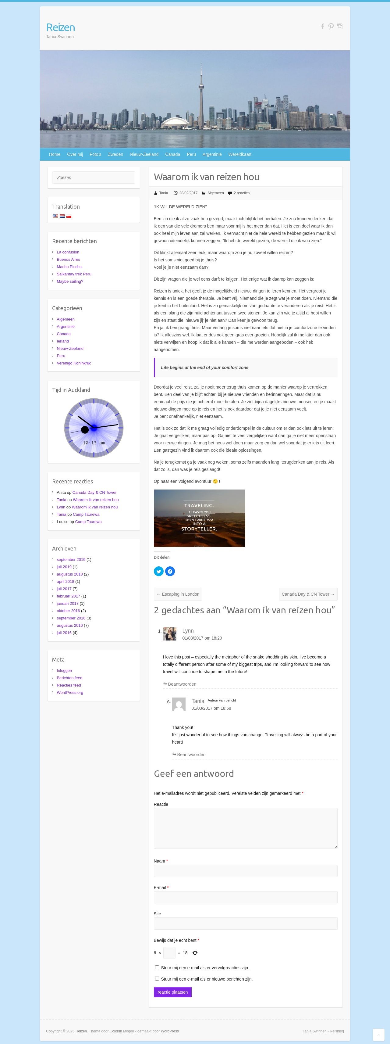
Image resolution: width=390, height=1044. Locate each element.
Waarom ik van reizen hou (96, 499)
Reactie (161, 804)
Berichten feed (69, 678)
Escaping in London (178, 594)
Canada (172, 154)
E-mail (161, 887)
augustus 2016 (70, 625)
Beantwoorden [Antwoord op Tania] (191, 754)
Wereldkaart (240, 154)
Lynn (188, 631)
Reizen (60, 27)
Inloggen (64, 670)
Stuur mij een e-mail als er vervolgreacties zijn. (205, 967)
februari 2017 (68, 596)
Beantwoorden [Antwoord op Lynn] (182, 684)
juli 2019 (64, 567)
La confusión (68, 252)
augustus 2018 (70, 574)
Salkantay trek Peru (74, 274)
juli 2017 (64, 589)
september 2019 (71, 559)
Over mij (75, 154)
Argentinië (212, 154)
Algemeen (215, 193)
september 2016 (71, 618)
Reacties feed (69, 685)
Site (157, 913)
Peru (191, 154)
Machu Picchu (69, 266)
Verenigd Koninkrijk (73, 363)
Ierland (63, 341)
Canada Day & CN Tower (308, 594)
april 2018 (65, 581)
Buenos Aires (68, 259)
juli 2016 (64, 632)
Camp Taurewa (86, 514)
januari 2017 (68, 603)
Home (54, 154)
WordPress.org (70, 692)
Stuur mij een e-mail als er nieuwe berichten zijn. (207, 979)
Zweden (115, 154)
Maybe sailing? (70, 281)
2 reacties (242, 193)
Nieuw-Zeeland (144, 154)
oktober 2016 (68, 610)
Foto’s (95, 154)
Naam (161, 861)
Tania (163, 193)
